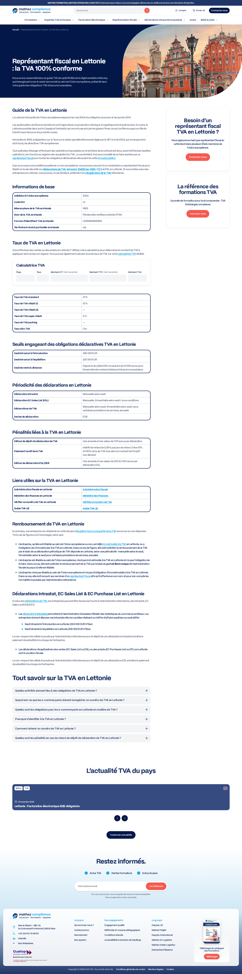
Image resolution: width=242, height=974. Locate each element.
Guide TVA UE (90, 508)
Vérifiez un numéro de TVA (97, 502)
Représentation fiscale (126, 19)
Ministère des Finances (95, 495)
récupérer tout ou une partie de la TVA (95, 531)
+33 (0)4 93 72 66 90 (28, 933)
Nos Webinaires (25, 943)
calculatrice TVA (127, 253)
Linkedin (22, 938)
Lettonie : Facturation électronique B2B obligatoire (47, 806)
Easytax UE (157, 925)
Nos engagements (113, 920)
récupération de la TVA (98, 173)
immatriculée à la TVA (114, 544)
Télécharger (212, 956)
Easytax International (162, 935)
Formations (32, 19)
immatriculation (106, 158)
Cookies (170, 969)
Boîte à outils (209, 19)
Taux (39, 272)
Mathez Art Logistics (162, 940)
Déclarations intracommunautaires (164, 19)
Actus (193, 19)
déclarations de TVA (36, 601)
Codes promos (81, 930)
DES (99, 169)
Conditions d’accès (113, 935)
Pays (18, 272)
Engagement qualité (114, 925)
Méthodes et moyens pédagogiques (122, 930)
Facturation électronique (93, 19)
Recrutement (80, 935)
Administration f (92, 489)
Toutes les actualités (121, 834)
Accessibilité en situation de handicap (122, 940)
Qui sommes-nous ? (84, 925)
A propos (79, 920)
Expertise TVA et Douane (59, 19)
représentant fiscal (22, 158)
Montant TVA (134, 272)
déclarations (35, 614)
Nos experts (80, 940)
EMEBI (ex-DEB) (87, 169)
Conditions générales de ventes (130, 969)
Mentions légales (156, 969)
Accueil (15, 30)
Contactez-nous (219, 10)
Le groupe (157, 920)
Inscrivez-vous (198, 213)
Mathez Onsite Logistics (163, 944)
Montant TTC (104, 272)
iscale (104, 489)
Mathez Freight (159, 930)
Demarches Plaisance (162, 949)
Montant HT (64, 272)
